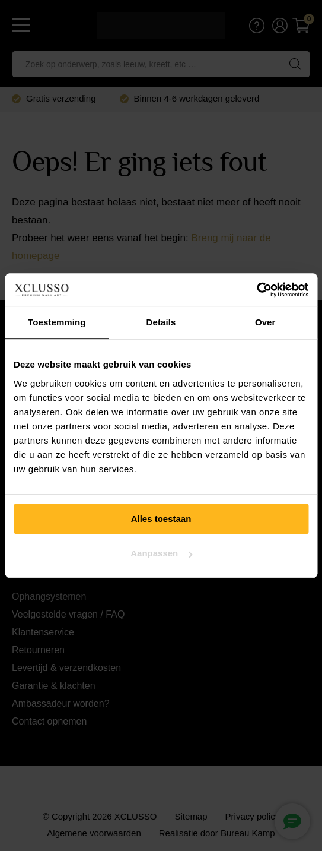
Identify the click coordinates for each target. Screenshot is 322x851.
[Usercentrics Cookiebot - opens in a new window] (256, 290)
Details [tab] (161, 322)
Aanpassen (161, 553)
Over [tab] (265, 322)
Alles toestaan (161, 519)
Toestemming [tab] (57, 322)
